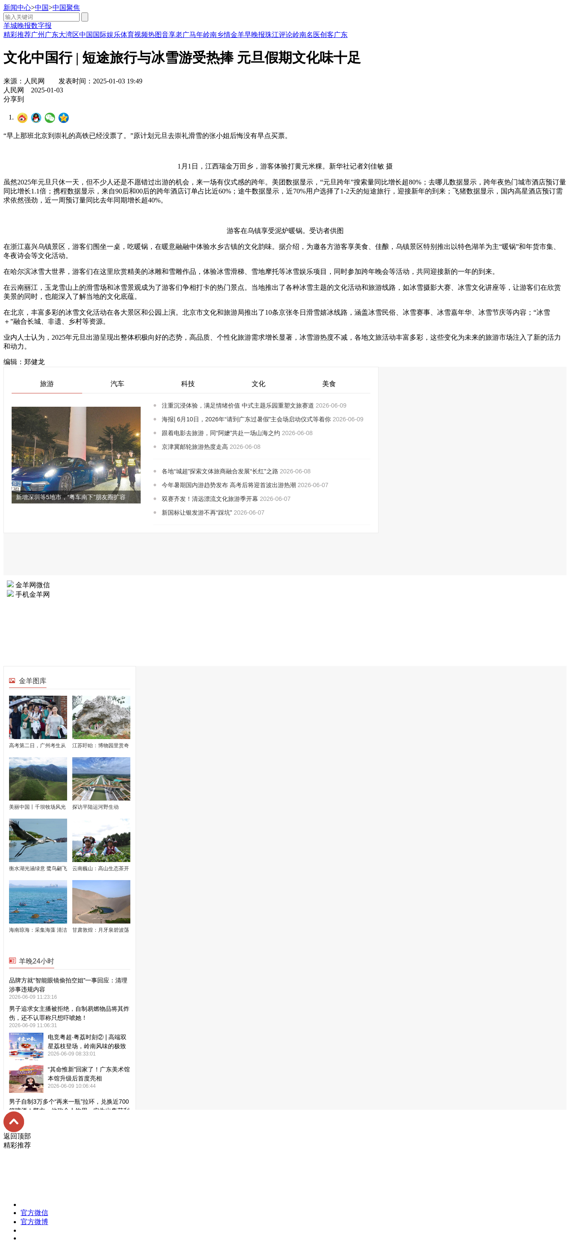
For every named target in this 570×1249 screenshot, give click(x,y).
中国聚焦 (66, 7)
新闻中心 (17, 7)
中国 (42, 7)
